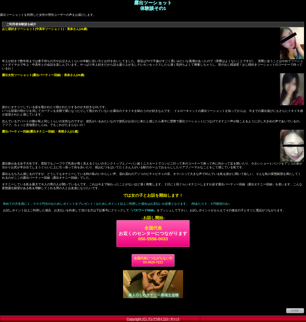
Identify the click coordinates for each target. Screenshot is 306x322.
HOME (295, 310)
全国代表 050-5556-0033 (153, 233)
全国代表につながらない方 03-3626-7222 (153, 260)
